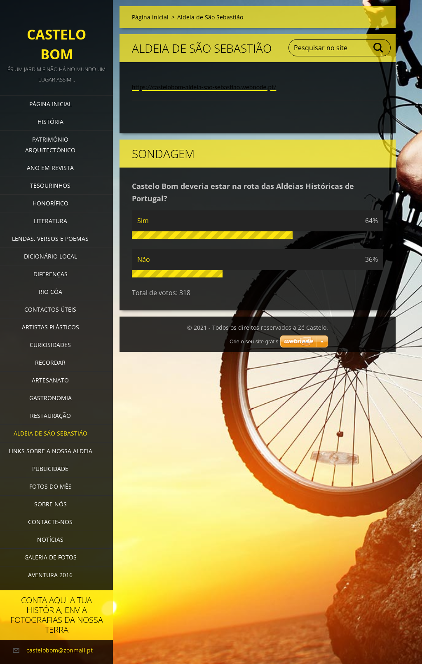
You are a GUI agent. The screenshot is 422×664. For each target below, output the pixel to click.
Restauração (50, 415)
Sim (143, 220)
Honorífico (50, 203)
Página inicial (50, 104)
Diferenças (50, 274)
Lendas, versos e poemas (50, 238)
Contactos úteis (50, 309)
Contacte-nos (50, 522)
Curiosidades (50, 345)
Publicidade (50, 469)
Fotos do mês (50, 486)
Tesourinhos (50, 185)
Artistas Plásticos (50, 327)
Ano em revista (50, 168)
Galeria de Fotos (50, 557)
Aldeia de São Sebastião (50, 433)
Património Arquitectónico (50, 144)
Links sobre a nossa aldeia (50, 451)
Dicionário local (50, 256)
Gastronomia (50, 398)
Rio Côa (50, 292)
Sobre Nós (50, 504)
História (50, 122)
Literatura (50, 221)
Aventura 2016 (50, 575)
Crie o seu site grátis (254, 341)
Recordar (50, 362)
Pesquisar (378, 48)
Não (143, 259)
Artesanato (50, 380)
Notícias (50, 539)
